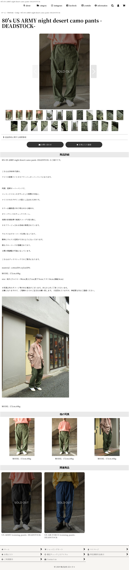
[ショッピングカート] (124, 6)
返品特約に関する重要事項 (14, 137)
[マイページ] (118, 6)
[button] (112, 6)
